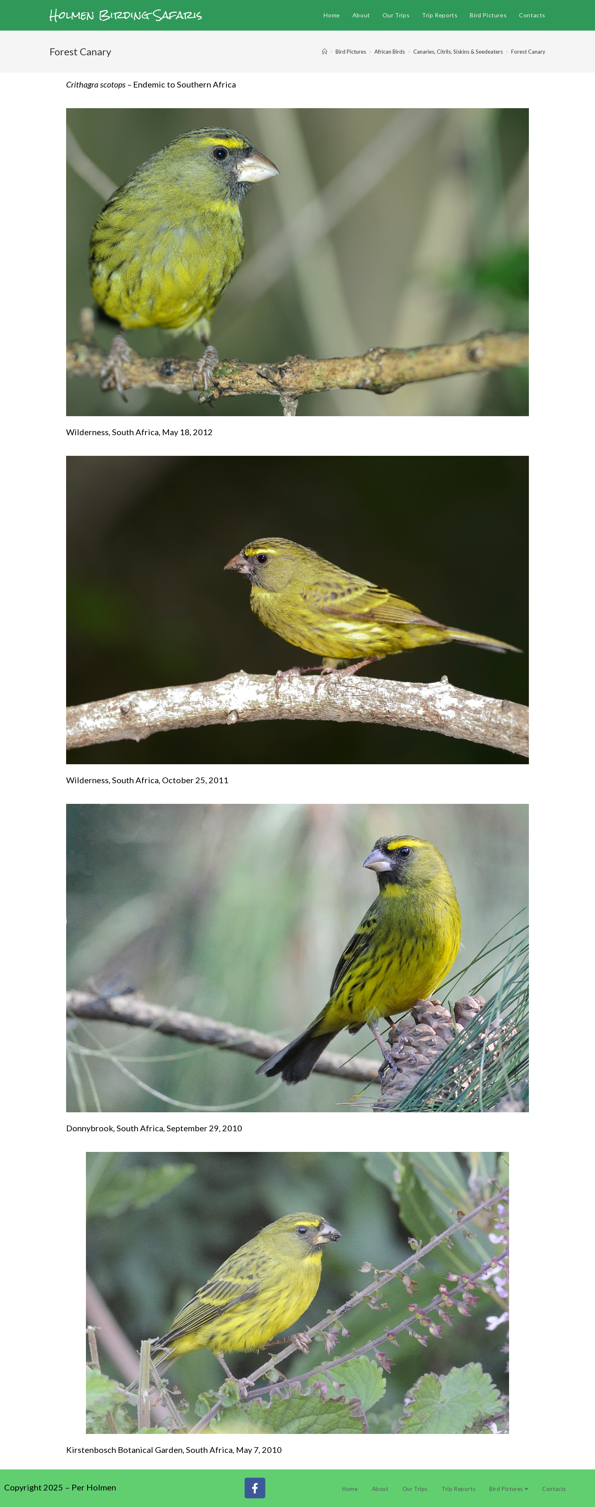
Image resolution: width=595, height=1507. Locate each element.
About (380, 1489)
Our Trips (415, 1489)
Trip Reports (458, 1489)
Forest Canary (528, 51)
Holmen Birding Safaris (126, 14)
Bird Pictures (508, 1489)
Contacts (554, 1489)
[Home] (324, 51)
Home (349, 1489)
